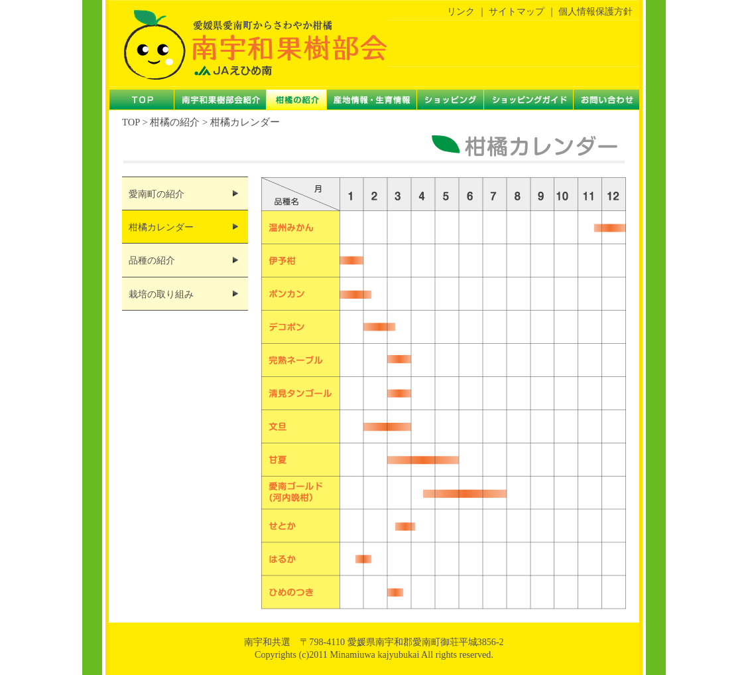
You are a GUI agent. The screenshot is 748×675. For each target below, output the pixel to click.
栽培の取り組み (161, 294)
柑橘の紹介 (175, 122)
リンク (461, 12)
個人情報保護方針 (595, 12)
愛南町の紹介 (156, 194)
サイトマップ (516, 12)
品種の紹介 (152, 260)
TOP (131, 122)
